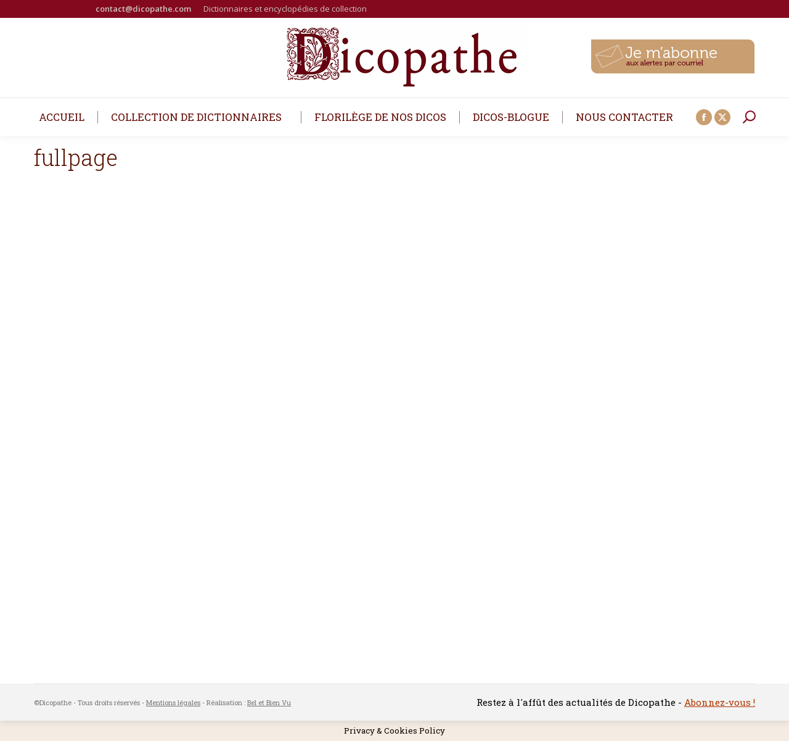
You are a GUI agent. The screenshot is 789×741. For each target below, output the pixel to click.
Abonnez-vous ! (719, 702)
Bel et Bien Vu (269, 702)
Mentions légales (173, 702)
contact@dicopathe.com (143, 8)
